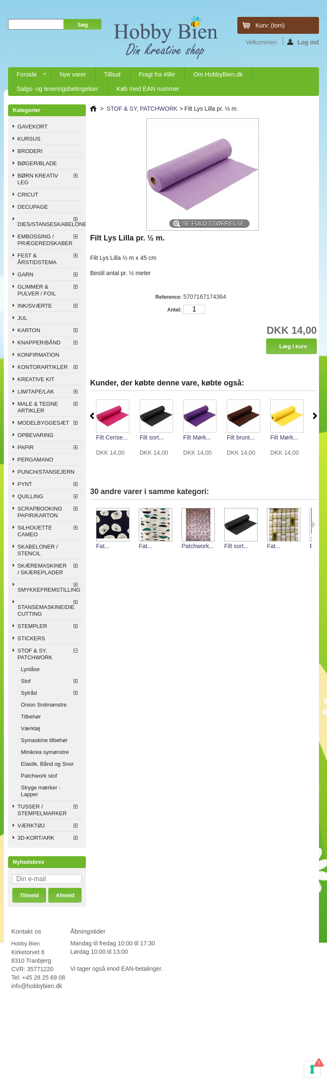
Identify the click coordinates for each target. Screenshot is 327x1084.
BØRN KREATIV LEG (37, 179)
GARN (25, 274)
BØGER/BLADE (37, 163)
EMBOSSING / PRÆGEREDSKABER (44, 239)
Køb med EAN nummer (147, 88)
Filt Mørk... (197, 437)
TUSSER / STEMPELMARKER (41, 809)
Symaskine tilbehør (44, 740)
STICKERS (31, 638)
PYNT (24, 484)
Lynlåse (30, 669)
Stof (25, 681)
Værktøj (30, 728)
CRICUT (27, 194)
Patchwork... (197, 546)
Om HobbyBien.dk (218, 74)
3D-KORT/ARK (35, 838)
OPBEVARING (35, 435)
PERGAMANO (35, 459)
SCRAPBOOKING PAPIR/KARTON (39, 512)
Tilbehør (31, 716)
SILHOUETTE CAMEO (34, 531)
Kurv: (270, 25)
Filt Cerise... (112, 437)
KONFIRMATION (38, 355)
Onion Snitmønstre (43, 705)
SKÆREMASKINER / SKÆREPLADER (41, 569)
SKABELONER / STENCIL (37, 550)
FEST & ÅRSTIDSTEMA (36, 258)
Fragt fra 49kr (157, 74)
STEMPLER (32, 626)
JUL (22, 318)
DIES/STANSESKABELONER (49, 224)
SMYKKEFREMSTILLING (48, 590)
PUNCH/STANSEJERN (45, 472)
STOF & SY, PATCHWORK (34, 654)
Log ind (303, 42)
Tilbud (112, 74)
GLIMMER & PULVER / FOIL (36, 290)
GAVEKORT (32, 126)
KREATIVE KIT (35, 379)
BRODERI (29, 151)
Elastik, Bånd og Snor (47, 764)
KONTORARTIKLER (42, 367)
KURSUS (28, 139)
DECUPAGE (32, 207)
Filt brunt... (241, 437)
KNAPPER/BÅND (38, 342)
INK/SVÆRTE (34, 306)
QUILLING (30, 496)
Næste (315, 416)
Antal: (174, 310)
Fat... (103, 546)
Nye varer (73, 74)
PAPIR (25, 447)
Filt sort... (152, 437)
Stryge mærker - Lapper (40, 790)
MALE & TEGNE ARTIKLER (37, 407)
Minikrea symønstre (45, 752)
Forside (27, 76)
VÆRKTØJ (30, 825)
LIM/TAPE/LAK (35, 391)
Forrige (92, 416)
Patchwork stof (39, 776)
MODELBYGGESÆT (43, 423)
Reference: (168, 297)
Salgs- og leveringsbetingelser (57, 88)
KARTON (28, 330)
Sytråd (29, 693)
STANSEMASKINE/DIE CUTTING (45, 610)
